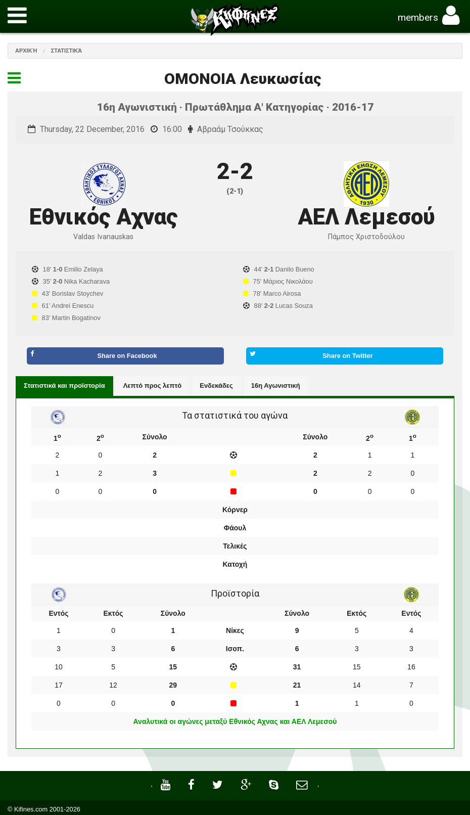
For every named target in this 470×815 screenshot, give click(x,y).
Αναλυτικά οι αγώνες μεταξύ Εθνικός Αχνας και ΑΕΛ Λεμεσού (235, 721)
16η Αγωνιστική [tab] (275, 385)
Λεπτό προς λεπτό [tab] (152, 385)
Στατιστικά (66, 51)
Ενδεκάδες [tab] (216, 385)
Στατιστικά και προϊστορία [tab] (64, 385)
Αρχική (26, 51)
